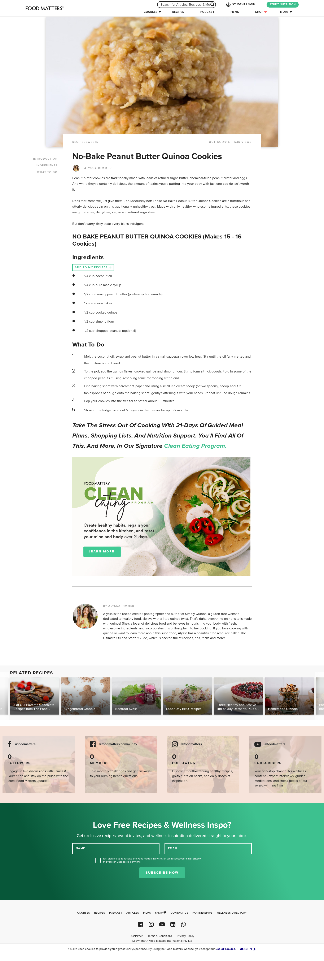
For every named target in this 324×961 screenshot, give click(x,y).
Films (235, 12)
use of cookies (225, 949)
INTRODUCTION (45, 158)
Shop (261, 12)
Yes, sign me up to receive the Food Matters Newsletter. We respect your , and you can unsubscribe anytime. (152, 860)
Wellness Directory (231, 912)
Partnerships (202, 912)
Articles (132, 912)
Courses (151, 12)
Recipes (178, 12)
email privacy (193, 858)
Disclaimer (136, 936)
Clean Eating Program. (195, 445)
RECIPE (78, 142)
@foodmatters (25, 744)
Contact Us (179, 912)
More (284, 12)
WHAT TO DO (47, 172)
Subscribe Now (162, 873)
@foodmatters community (118, 744)
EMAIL (173, 848)
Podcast (207, 12)
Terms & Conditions (160, 936)
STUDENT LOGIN (240, 5)
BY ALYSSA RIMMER (118, 606)
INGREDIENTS (47, 165)
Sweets (92, 142)
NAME (80, 848)
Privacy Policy (185, 936)
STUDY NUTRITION (283, 4)
